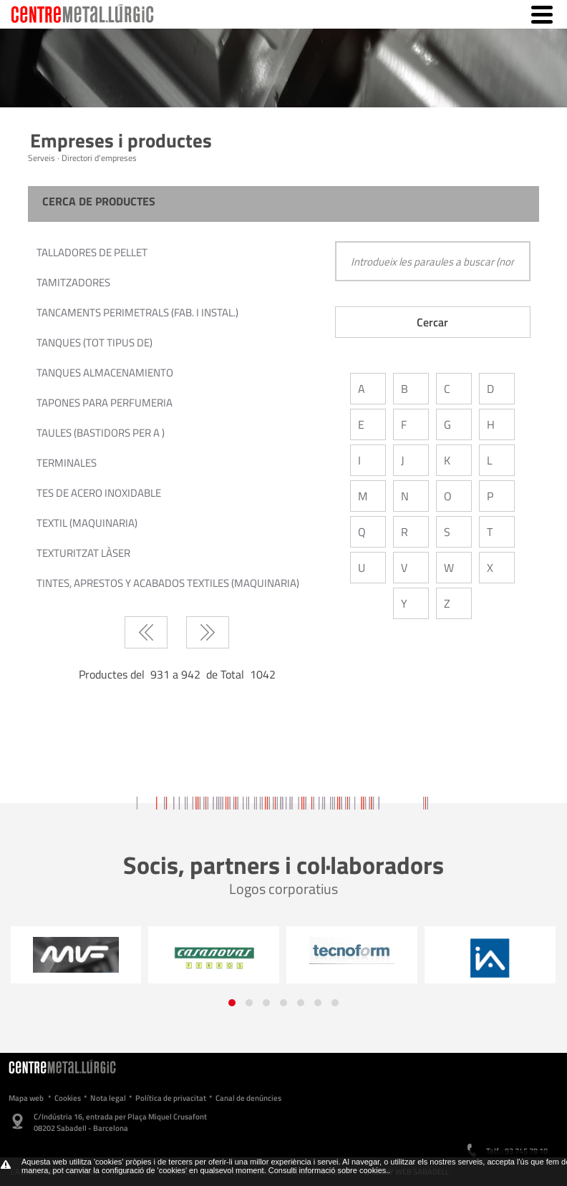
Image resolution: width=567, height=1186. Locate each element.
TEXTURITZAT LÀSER (83, 553)
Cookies (67, 1098)
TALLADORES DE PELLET (92, 252)
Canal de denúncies (248, 1098)
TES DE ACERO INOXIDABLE (99, 493)
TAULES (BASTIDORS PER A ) (101, 432)
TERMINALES (67, 463)
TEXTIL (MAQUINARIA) (87, 523)
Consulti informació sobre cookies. (328, 1170)
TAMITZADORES (73, 282)
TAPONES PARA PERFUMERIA (105, 402)
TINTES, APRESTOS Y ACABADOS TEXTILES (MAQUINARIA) (168, 583)
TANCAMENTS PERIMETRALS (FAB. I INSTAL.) (137, 312)
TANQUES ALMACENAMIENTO (105, 372)
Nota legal (108, 1098)
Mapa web (26, 1098)
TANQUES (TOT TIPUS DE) (94, 342)
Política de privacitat (170, 1098)
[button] (232, 1003)
